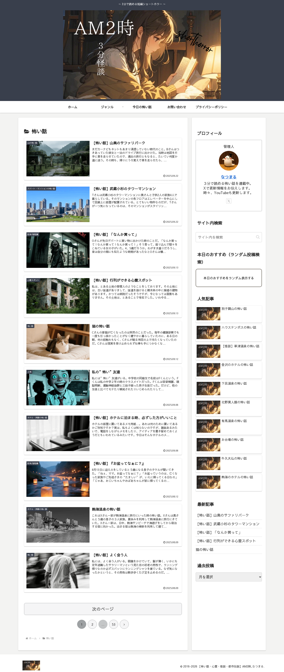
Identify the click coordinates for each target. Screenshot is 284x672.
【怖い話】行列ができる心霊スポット (226, 540)
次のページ (103, 609)
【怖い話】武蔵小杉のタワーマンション (228, 523)
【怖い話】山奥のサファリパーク (222, 515)
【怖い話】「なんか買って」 (219, 532)
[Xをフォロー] (228, 201)
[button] (257, 237)
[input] (229, 237)
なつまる (229, 176)
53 (113, 624)
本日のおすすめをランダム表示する (229, 278)
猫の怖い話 (204, 549)
